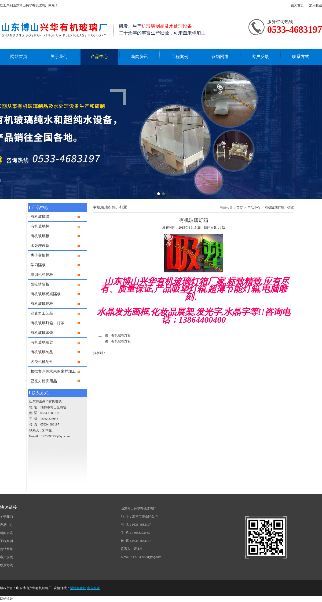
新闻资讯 (139, 56)
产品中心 (99, 56)
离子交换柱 (40, 255)
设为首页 (297, 5)
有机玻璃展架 (42, 342)
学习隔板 (38, 265)
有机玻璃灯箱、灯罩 (47, 323)
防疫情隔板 (40, 284)
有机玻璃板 (40, 236)
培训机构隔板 (42, 274)
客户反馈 (260, 56)
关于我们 (59, 56)
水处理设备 (40, 245)
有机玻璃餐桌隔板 (46, 294)
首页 (239, 208)
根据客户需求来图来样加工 (53, 371)
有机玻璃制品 (42, 352)
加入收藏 (315, 5)
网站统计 (6, 599)
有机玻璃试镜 (42, 332)
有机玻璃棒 (40, 226)
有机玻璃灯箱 (121, 335)
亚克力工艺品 (42, 313)
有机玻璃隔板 (42, 303)
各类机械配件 (42, 361)
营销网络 (220, 56)
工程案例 (179, 56)
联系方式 (300, 56)
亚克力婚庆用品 (44, 381)
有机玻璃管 (40, 216)
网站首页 (18, 56)
